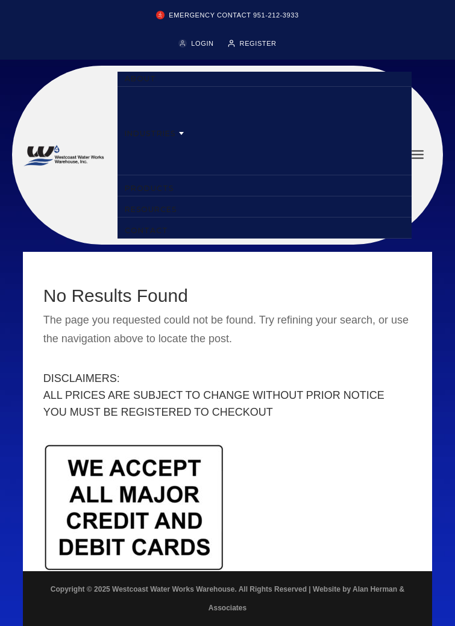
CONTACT (146, 230)
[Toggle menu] (418, 155)
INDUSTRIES (150, 133)
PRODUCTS (149, 188)
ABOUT (140, 78)
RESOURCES (150, 209)
